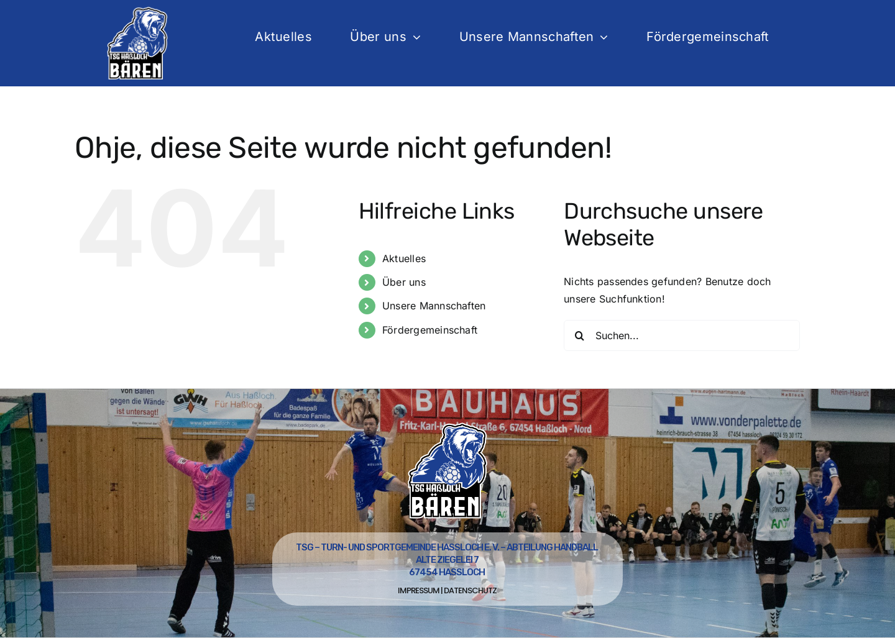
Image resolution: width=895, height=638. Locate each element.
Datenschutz (470, 590)
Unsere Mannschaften (434, 305)
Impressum (418, 590)
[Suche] (579, 335)
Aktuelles (404, 258)
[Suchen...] (682, 335)
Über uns (404, 282)
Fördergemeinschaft (429, 330)
